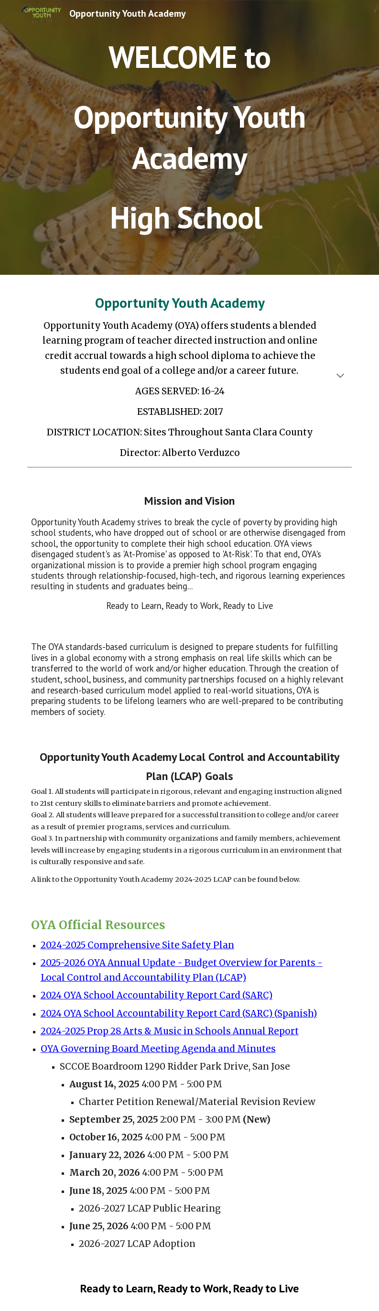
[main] (189, 137)
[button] (340, 376)
